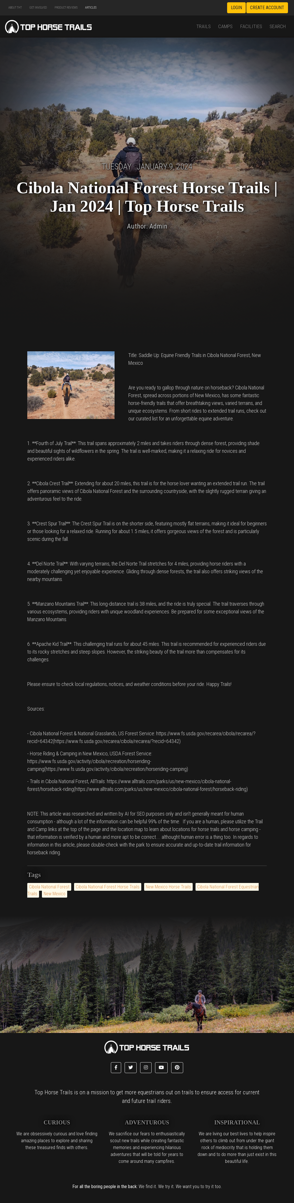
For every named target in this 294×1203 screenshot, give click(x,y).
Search (278, 26)
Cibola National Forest (49, 887)
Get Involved (38, 7)
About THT (15, 7)
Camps (225, 26)
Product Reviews (66, 7)
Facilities (251, 26)
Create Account (267, 7)
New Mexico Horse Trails (168, 887)
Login (236, 7)
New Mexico (54, 893)
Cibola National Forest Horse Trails (108, 887)
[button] (116, 1067)
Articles (90, 7)
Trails (203, 26)
